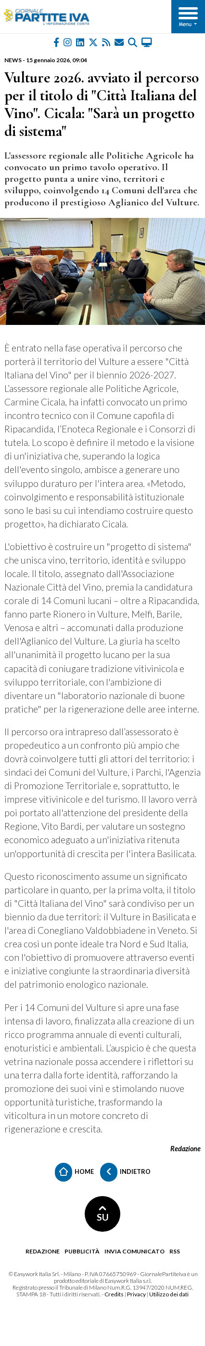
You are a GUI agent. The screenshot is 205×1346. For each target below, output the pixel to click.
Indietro (125, 1172)
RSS (174, 1251)
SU (103, 1214)
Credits (114, 1294)
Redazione (43, 1251)
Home (74, 1172)
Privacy (136, 1294)
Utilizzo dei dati (169, 1294)
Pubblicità (82, 1251)
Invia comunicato (134, 1251)
